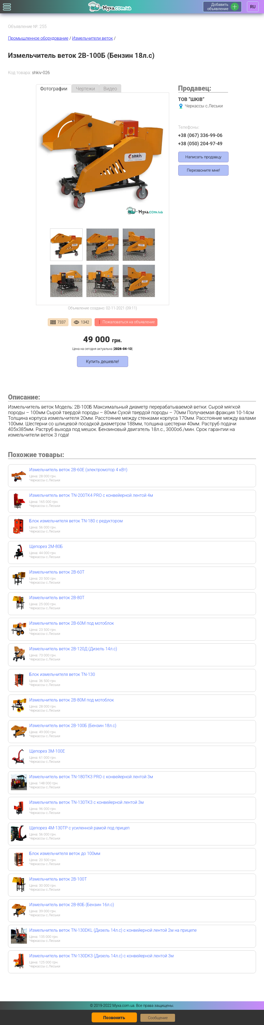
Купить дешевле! (102, 361)
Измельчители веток (92, 38)
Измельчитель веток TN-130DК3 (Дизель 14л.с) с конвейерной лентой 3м (101, 955)
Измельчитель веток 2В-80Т (56, 597)
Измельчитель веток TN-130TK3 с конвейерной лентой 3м (86, 802)
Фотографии (53, 88)
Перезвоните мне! (203, 170)
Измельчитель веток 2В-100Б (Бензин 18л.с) (72, 725)
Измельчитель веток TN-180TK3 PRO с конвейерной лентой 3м (91, 776)
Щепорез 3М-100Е (47, 751)
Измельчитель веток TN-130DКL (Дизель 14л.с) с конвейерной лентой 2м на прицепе (113, 930)
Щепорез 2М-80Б (46, 546)
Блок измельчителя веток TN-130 (62, 674)
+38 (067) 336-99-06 (200, 135)
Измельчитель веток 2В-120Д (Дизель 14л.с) (73, 648)
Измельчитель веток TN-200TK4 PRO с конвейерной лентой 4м (91, 495)
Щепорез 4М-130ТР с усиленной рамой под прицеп (79, 827)
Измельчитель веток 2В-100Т (58, 879)
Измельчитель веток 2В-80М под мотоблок (71, 700)
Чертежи (85, 88)
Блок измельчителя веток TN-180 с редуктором (76, 520)
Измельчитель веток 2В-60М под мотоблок (71, 623)
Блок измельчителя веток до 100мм (64, 853)
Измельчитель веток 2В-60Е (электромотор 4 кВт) (78, 469)
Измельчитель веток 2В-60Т (56, 572)
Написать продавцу (203, 157)
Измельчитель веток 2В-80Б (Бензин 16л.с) (71, 904)
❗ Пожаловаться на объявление (126, 322)
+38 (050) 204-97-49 (200, 143)
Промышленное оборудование (38, 38)
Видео (110, 88)
